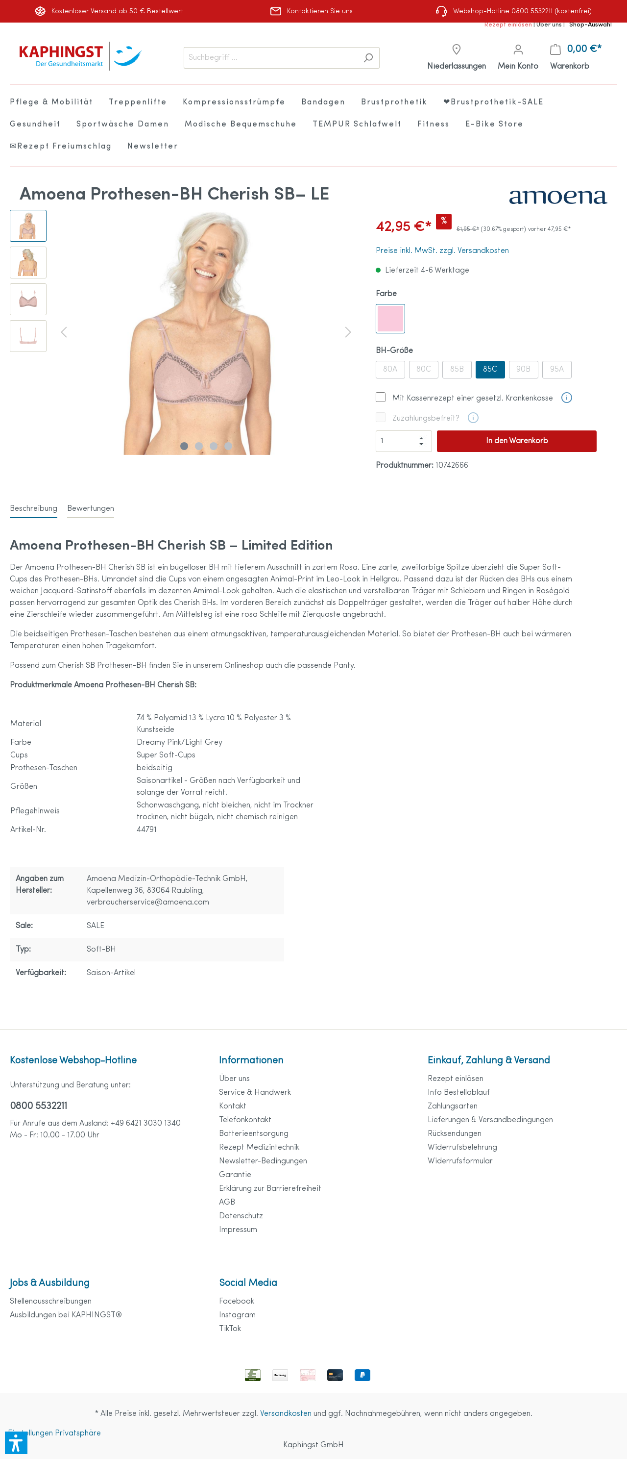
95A (557, 370)
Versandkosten (286, 1414)
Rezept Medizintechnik (259, 1148)
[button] (16, 1443)
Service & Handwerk (255, 1093)
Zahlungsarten (453, 1106)
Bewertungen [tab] (90, 509)
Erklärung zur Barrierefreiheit (270, 1189)
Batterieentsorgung (254, 1134)
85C (490, 370)
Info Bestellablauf (459, 1093)
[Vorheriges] (63, 332)
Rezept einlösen (508, 25)
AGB (227, 1203)
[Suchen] (368, 58)
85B (457, 370)
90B (523, 370)
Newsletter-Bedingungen (263, 1161)
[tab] (33, 508)
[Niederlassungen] (456, 58)
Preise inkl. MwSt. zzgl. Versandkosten (442, 251)
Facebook (236, 1302)
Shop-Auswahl (590, 25)
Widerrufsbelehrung (462, 1148)
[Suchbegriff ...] (270, 58)
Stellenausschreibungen (51, 1302)
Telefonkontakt (245, 1120)
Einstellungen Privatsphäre (54, 1433)
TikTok (230, 1329)
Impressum (238, 1230)
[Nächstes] (348, 332)
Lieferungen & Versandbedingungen (490, 1120)
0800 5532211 (38, 1106)
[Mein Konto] (518, 58)
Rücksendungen (455, 1134)
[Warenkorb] (575, 58)
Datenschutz (241, 1216)
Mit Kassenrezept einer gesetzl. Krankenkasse (472, 398)
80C (423, 370)
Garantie (235, 1175)
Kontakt (232, 1106)
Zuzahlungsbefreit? (425, 419)
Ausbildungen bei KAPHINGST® (66, 1315)
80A (390, 370)
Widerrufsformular (460, 1161)
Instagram (237, 1315)
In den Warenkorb (517, 441)
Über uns (549, 25)
